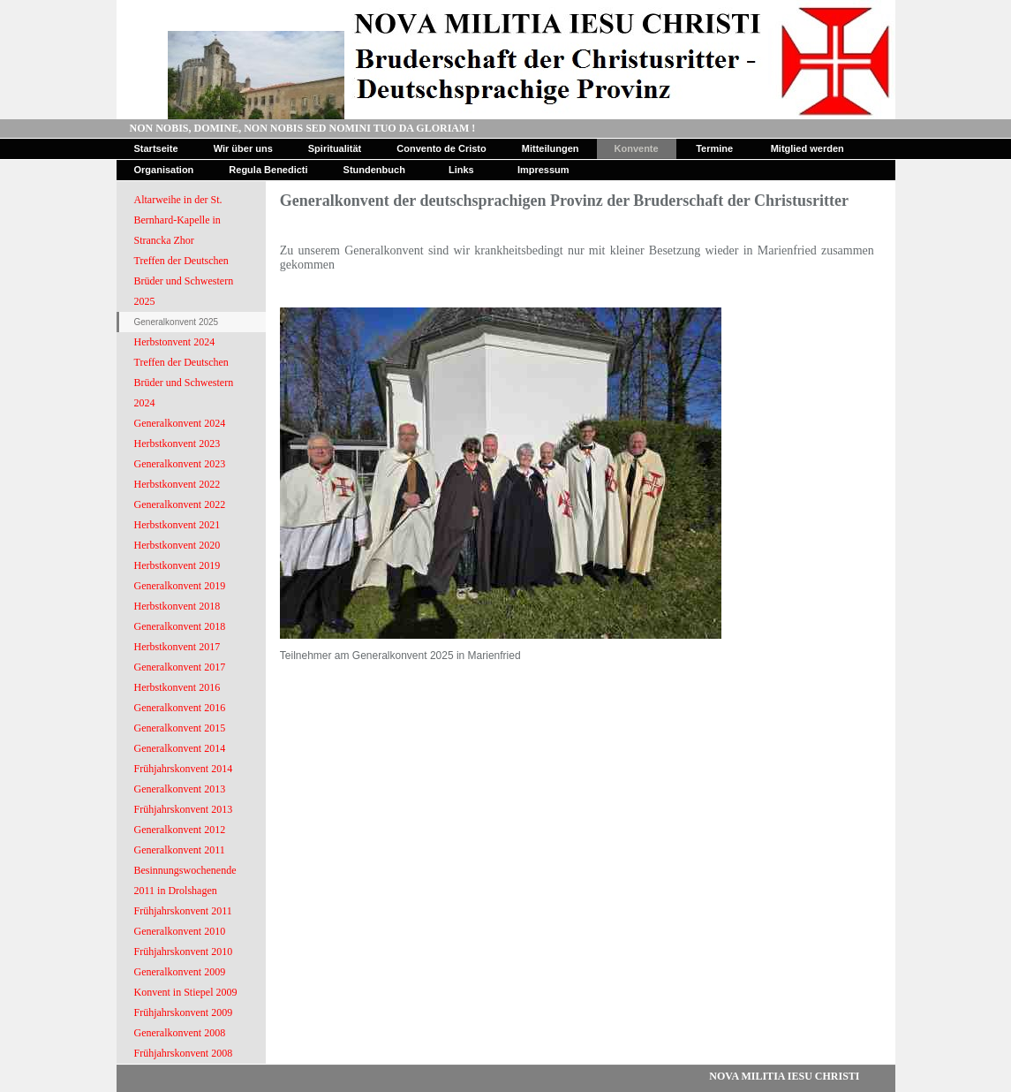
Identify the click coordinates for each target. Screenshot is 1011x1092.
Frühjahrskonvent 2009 (183, 1012)
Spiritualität (335, 148)
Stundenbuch (374, 169)
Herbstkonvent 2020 (177, 545)
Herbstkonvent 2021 (177, 525)
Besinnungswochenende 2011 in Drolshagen (185, 880)
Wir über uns (243, 148)
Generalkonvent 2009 (180, 972)
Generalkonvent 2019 (180, 586)
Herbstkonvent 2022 (177, 484)
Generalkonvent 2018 (180, 626)
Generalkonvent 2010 (180, 931)
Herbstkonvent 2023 (177, 443)
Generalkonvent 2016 (180, 707)
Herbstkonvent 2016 (177, 687)
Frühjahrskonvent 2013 (183, 809)
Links (461, 169)
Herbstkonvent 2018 (177, 606)
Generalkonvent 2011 (179, 850)
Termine (714, 148)
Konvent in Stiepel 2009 (186, 992)
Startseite (156, 148)
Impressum (543, 169)
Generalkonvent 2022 (180, 504)
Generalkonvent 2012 (180, 829)
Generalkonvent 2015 (180, 728)
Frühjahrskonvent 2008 (183, 1053)
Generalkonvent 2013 (180, 789)
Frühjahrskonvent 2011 (183, 911)
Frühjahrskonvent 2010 (183, 951)
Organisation (164, 169)
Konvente (637, 148)
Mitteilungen (550, 148)
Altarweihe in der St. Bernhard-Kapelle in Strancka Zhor (178, 219)
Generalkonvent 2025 (176, 322)
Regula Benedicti (268, 169)
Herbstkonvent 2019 (177, 565)
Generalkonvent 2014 (180, 748)
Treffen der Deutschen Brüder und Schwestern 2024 (184, 382)
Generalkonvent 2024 (180, 423)
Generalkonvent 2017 (180, 667)
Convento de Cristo (441, 148)
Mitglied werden (807, 148)
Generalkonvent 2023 (180, 464)
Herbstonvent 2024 (174, 342)
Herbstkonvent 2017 (177, 647)
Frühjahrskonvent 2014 (183, 768)
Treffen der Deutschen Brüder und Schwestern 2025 (184, 280)
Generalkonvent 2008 (180, 1033)
